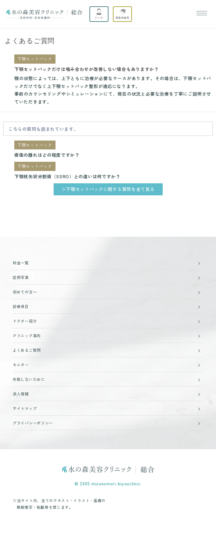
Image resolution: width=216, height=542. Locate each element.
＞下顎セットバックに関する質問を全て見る (108, 189)
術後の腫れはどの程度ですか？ (47, 155)
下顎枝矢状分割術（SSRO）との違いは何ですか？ (67, 176)
